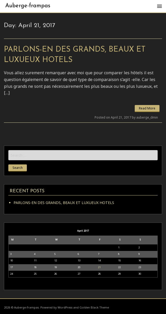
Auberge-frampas (27, 6)
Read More (147, 108)
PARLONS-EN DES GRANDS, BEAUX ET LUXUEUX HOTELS (64, 202)
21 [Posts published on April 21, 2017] (99, 267)
